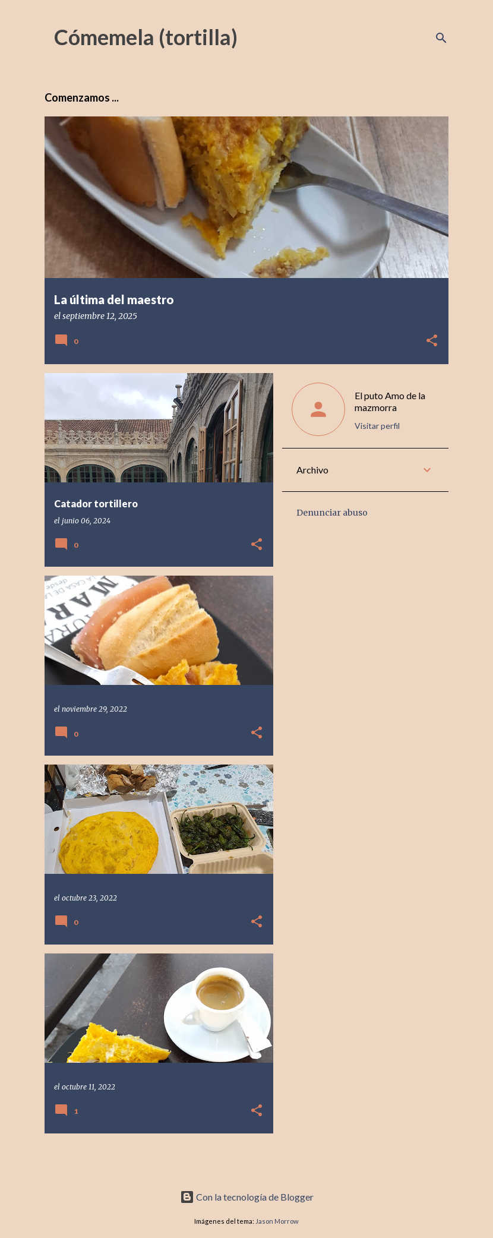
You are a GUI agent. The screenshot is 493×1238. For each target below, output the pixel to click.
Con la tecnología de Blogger (247, 1196)
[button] (432, 341)
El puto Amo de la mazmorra (390, 401)
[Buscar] (441, 38)
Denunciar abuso (332, 512)
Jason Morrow (277, 1221)
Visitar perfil (377, 426)
